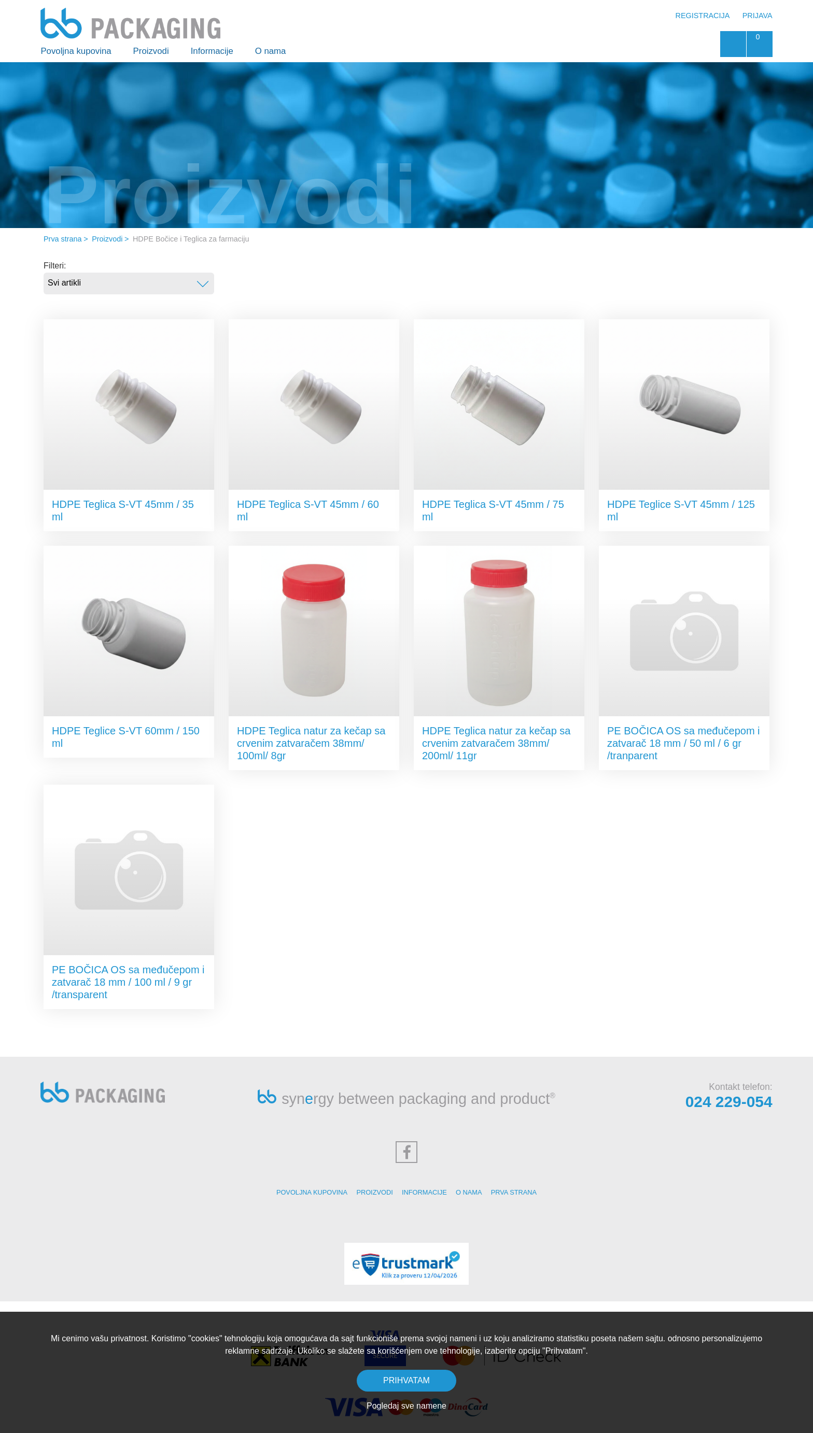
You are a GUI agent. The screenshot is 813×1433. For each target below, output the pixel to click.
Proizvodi (151, 51)
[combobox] (129, 283)
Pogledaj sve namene (406, 1405)
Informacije (212, 51)
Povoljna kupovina (75, 51)
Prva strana (63, 239)
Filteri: (55, 266)
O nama (270, 51)
